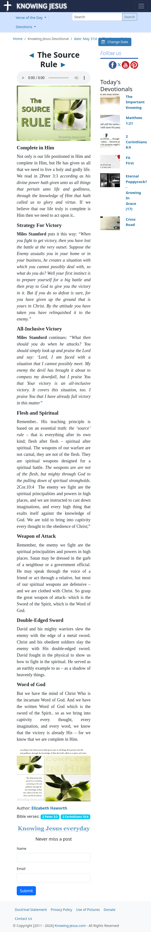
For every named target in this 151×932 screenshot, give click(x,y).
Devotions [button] (24, 26)
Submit (26, 890)
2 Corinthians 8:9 (136, 142)
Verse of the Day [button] (29, 17)
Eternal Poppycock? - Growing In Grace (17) (136, 192)
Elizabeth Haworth (49, 808)
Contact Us (23, 918)
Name (21, 848)
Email (21, 868)
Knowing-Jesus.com (70, 925)
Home (18, 38)
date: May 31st (85, 38)
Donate (109, 909)
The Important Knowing (135, 102)
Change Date (114, 42)
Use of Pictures (88, 909)
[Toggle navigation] (141, 6)
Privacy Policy (61, 909)
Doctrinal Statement (31, 909)
